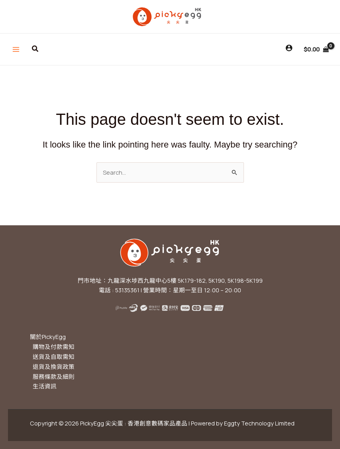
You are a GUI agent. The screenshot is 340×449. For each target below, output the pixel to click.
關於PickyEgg (48, 337)
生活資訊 (45, 386)
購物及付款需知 (54, 347)
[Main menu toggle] (16, 49)
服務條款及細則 (54, 376)
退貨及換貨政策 (54, 366)
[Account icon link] (289, 47)
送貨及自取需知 (54, 356)
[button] (35, 49)
